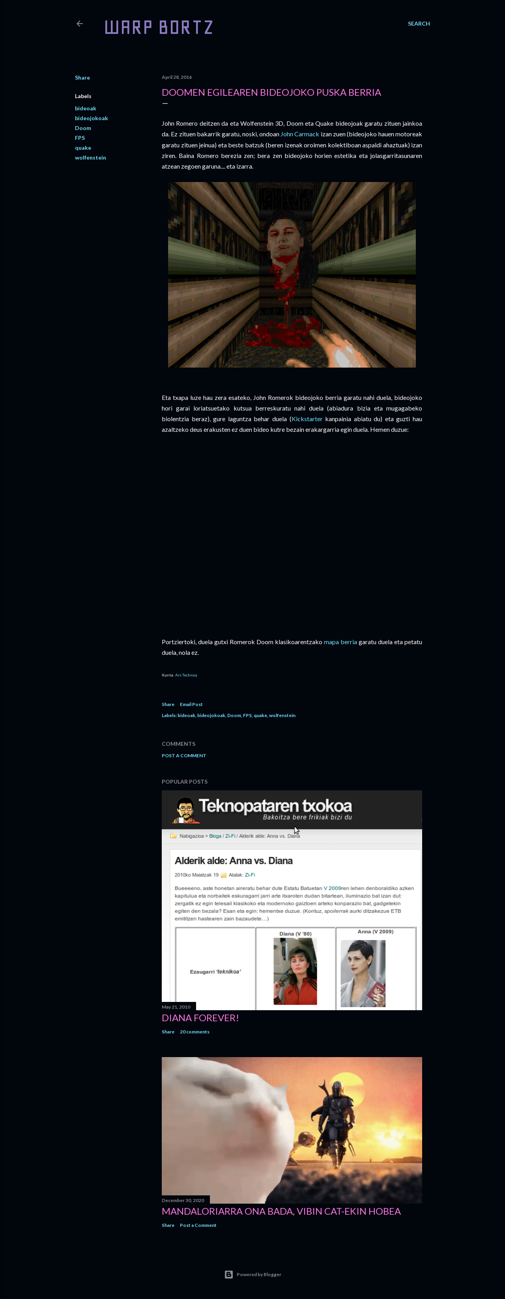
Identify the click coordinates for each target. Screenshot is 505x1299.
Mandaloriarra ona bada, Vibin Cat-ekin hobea (281, 1211)
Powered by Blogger (252, 1274)
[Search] (419, 23)
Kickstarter (307, 418)
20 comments (194, 1032)
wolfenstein (90, 157)
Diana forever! (200, 1017)
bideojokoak (91, 118)
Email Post (191, 704)
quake (83, 147)
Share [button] (82, 77)
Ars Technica (186, 675)
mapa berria (340, 641)
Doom (83, 128)
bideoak (85, 108)
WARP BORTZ (158, 27)
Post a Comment (184, 755)
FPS (80, 137)
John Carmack (300, 134)
